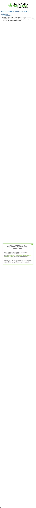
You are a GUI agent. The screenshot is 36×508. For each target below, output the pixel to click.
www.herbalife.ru (27, 262)
